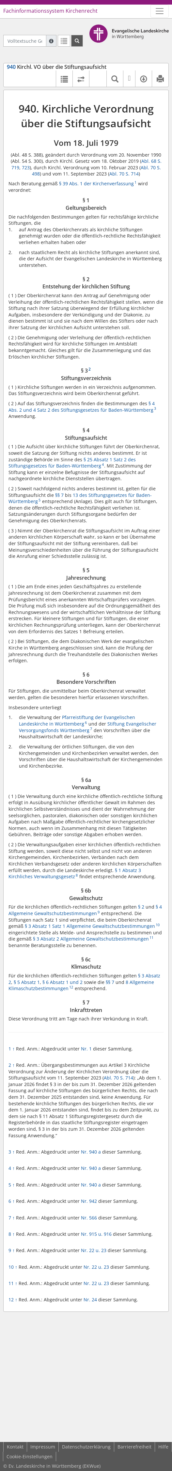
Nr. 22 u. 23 (93, 1250)
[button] (97, 78)
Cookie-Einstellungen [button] (30, 1456)
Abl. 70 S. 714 (124, 174)
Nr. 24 (90, 1299)
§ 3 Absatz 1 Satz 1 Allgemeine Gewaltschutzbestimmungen (90, 926)
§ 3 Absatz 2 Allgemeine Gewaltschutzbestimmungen (91, 939)
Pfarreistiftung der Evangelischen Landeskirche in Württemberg (77, 720)
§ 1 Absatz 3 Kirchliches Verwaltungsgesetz (74, 873)
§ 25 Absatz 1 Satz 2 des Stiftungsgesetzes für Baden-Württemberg (72, 462)
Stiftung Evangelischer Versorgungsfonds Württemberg (87, 727)
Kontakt (15, 1447)
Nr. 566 (89, 1218)
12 (12, 1299)
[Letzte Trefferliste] (64, 41)
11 (12, 1283)
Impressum (42, 1447)
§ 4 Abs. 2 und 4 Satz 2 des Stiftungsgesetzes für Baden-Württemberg (81, 406)
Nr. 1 (86, 1049)
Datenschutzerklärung (86, 1447)
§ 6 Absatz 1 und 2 (62, 982)
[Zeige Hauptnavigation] (159, 11)
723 (26, 167)
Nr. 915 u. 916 (96, 1234)
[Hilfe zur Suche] (51, 41)
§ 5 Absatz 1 (27, 982)
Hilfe (163, 1447)
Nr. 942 (89, 1201)
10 (12, 1267)
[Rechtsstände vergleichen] (80, 78)
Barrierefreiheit (134, 1447)
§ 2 (141, 907)
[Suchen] (77, 41)
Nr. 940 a (91, 1152)
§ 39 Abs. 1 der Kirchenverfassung (96, 183)
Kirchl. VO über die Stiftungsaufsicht (56, 66)
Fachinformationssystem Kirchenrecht (50, 10)
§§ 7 (59, 495)
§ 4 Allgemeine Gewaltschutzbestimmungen (85, 910)
